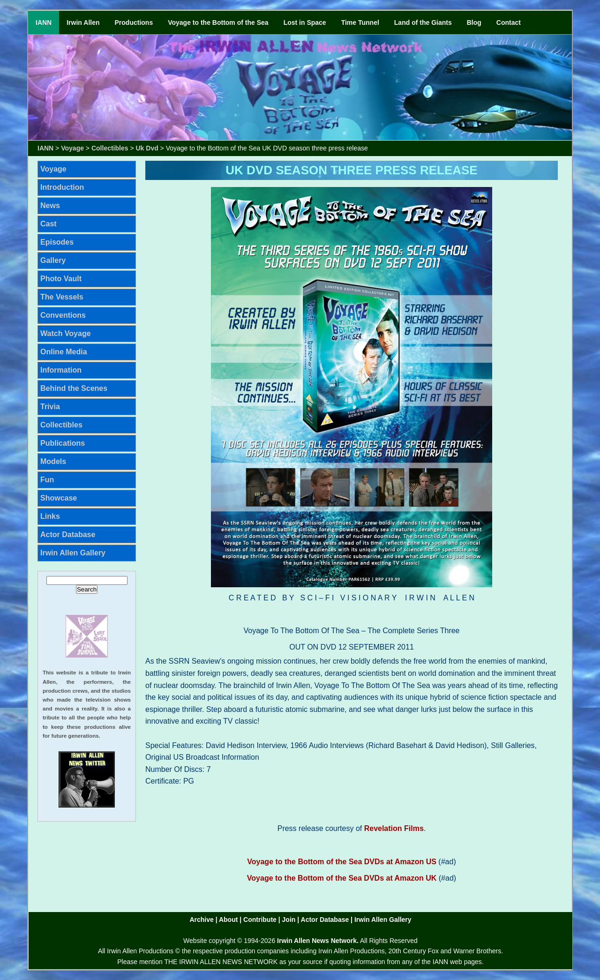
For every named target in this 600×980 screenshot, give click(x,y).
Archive (201, 919)
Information (61, 370)
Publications (62, 443)
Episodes (57, 242)
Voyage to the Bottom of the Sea (218, 22)
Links (50, 516)
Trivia (50, 407)
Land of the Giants (423, 22)
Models (53, 461)
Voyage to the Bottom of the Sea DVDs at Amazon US (341, 862)
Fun (47, 480)
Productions (134, 22)
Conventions (63, 315)
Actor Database (67, 535)
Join (289, 919)
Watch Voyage (65, 333)
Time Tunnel (360, 22)
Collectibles (109, 148)
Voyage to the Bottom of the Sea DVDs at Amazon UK (341, 878)
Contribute (260, 919)
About (228, 919)
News (50, 205)
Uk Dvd (147, 148)
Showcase (58, 498)
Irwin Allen (83, 22)
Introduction (62, 187)
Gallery (53, 260)
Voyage (72, 148)
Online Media (63, 352)
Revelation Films (394, 828)
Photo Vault (61, 279)
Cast (48, 224)
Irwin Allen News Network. (318, 940)
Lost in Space (305, 22)
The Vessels (61, 297)
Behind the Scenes (73, 388)
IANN (44, 22)
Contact (508, 22)
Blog (474, 22)
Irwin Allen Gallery (72, 553)
